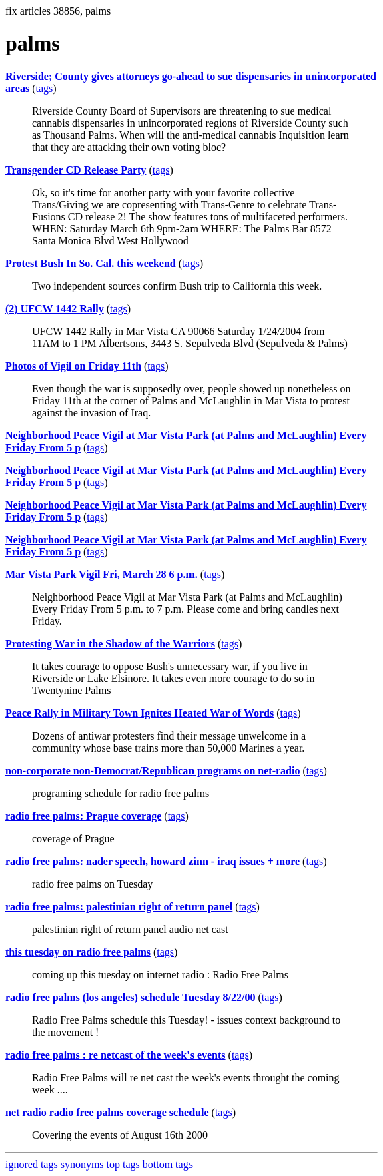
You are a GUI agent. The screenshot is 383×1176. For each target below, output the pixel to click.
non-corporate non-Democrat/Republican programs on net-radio (152, 770)
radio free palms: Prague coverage (83, 816)
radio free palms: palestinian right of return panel (118, 906)
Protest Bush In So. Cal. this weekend (90, 263)
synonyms (82, 1164)
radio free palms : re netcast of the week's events (115, 1055)
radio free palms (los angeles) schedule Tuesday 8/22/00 (130, 997)
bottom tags (168, 1164)
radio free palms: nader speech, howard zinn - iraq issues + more (152, 861)
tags (44, 88)
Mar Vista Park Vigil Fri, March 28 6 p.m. (101, 574)
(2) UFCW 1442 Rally (54, 308)
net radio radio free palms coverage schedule (107, 1112)
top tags (123, 1164)
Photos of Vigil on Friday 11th (73, 366)
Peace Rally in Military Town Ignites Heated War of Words (139, 713)
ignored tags (31, 1164)
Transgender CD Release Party (75, 170)
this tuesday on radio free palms (78, 952)
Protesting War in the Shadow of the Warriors (110, 643)
